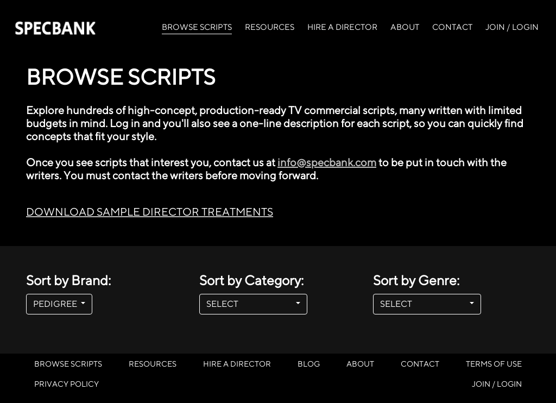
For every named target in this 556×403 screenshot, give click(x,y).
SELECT (250, 304)
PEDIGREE (56, 304)
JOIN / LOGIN (512, 27)
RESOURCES (269, 27)
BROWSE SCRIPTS (197, 26)
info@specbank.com (326, 162)
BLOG (309, 363)
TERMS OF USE (494, 363)
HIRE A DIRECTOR (342, 27)
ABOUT (404, 27)
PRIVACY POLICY (66, 383)
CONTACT (452, 27)
